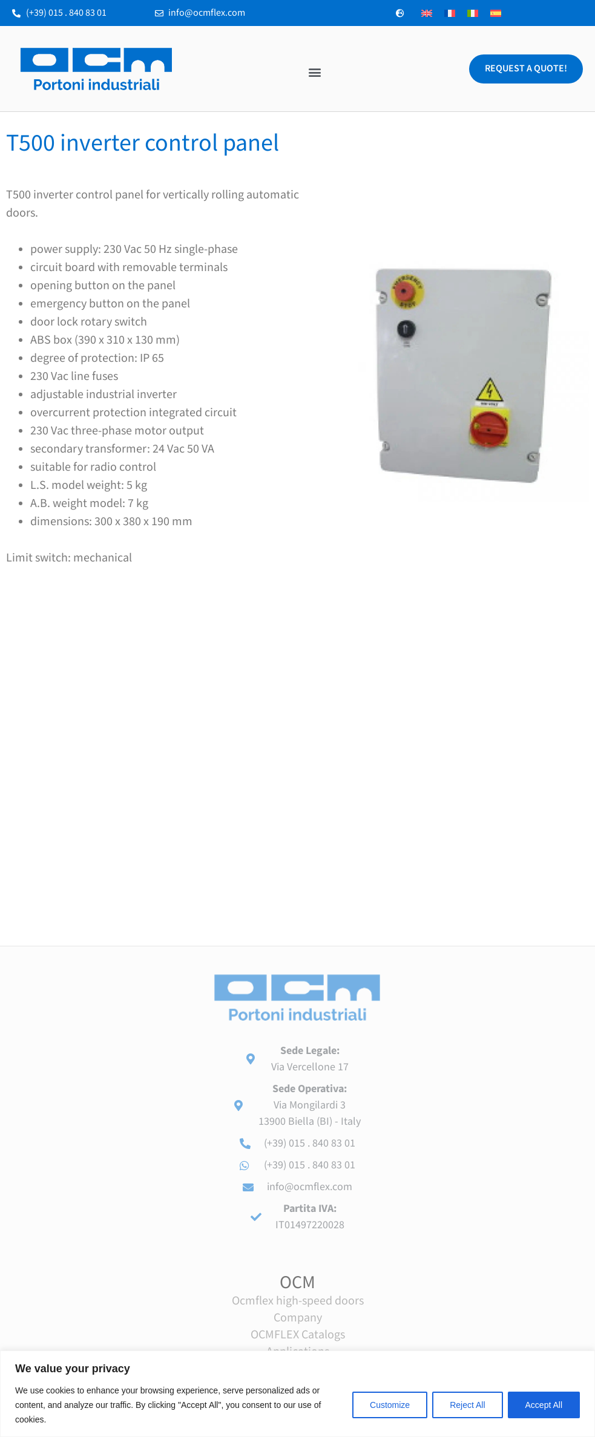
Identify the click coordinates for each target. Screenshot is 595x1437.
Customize (390, 1405)
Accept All (543, 1405)
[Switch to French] (449, 13)
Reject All (467, 1405)
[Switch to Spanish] (495, 13)
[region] (297, 1393)
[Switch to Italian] (472, 13)
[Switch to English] (426, 13)
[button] (314, 72)
